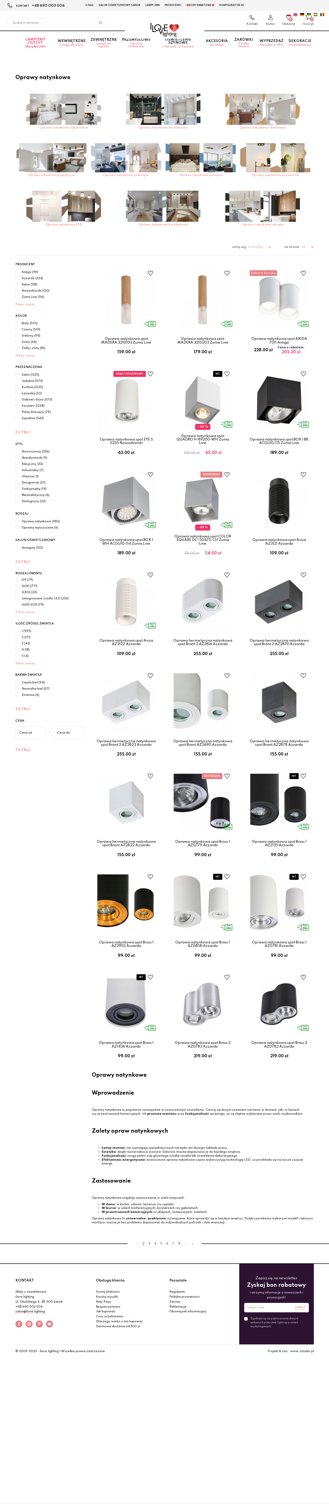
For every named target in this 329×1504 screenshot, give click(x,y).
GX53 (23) (29, 592)
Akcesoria (217, 48)
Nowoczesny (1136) (35, 451)
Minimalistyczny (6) (35, 495)
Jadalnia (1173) (32, 381)
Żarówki (243, 49)
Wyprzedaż (271, 48)
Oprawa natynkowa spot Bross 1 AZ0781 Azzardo (279, 1000)
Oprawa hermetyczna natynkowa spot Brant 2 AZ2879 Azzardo (279, 670)
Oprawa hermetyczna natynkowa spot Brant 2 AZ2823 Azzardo (126, 780)
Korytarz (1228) (33, 405)
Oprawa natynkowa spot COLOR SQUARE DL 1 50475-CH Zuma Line (202, 559)
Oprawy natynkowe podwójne (126, 175)
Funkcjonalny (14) (34, 488)
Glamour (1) (30, 476)
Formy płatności (108, 1367)
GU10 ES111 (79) (33, 604)
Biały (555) (30, 323)
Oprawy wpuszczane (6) (40, 527)
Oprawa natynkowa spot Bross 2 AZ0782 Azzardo (279, 1110)
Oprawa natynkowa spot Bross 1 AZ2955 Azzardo (126, 1000)
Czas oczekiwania (109, 1391)
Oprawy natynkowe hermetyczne (163, 127)
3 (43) (26, 643)
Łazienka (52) (32, 393)
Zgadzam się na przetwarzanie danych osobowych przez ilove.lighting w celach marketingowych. (274, 1398)
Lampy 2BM (152, 5)
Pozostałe (178, 1356)
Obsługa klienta (110, 1356)
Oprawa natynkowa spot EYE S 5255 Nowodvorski (126, 450)
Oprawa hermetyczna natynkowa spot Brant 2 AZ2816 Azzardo (202, 670)
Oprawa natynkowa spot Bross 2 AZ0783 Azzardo (203, 1110)
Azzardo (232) (32, 278)
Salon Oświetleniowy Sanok (119, 5)
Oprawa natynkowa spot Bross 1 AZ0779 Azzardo (202, 890)
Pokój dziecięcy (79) (36, 412)
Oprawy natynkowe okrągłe (263, 224)
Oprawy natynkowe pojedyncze (51, 175)
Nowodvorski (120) (35, 290)
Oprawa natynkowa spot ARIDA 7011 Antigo (279, 340)
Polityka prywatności (184, 1372)
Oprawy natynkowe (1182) (41, 521)
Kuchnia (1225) (32, 387)
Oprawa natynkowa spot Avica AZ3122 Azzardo (126, 670)
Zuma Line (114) (33, 297)
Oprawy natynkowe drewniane (262, 127)
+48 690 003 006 (48, 5)
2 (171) (26, 637)
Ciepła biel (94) (33, 682)
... (185, 1319)
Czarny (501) (31, 329)
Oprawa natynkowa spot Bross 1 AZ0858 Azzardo (202, 1000)
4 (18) (26, 649)
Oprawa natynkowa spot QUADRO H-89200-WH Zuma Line (203, 448)
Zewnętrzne (104, 49)
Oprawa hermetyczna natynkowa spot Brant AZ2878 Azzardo (279, 780)
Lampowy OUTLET (35, 49)
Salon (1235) (30, 374)
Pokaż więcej (25, 304)
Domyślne (256, 247)
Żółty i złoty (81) (33, 348)
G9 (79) (27, 579)
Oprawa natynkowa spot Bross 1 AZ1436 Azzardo (126, 1110)
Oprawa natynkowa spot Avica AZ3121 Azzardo (279, 560)
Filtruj (22, 432)
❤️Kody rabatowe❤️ (200, 5)
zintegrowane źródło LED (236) (45, 598)
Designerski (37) (34, 482)
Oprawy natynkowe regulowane (64, 127)
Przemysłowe (136, 49)
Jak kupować (105, 1387)
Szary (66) (29, 342)
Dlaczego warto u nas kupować (119, 1396)
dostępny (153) (32, 547)
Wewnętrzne (72, 48)
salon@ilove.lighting (30, 1387)
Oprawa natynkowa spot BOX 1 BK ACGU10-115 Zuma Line (279, 450)
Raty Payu (103, 1377)
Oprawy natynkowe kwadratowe (163, 224)
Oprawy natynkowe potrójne (200, 175)
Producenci (173, 5)
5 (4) (25, 656)
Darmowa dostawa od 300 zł (118, 1401)
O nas (89, 5)
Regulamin (177, 1367)
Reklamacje (178, 1382)
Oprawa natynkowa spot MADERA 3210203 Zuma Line (202, 340)
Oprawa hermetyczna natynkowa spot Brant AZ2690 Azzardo (202, 780)
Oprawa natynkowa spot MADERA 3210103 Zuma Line (126, 340)
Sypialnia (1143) (33, 418)
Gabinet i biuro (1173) (37, 399)
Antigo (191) (30, 272)
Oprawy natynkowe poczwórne (275, 175)
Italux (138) (29, 284)
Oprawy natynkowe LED (64, 224)
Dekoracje (299, 48)
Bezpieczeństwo (108, 1382)
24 (303, 247)
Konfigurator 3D (231, 5)
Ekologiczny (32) (34, 501)
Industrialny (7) (33, 470)
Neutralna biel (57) (35, 688)
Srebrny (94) (31, 335)
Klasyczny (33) (32, 464)
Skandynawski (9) (34, 457)
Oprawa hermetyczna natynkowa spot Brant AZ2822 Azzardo (126, 890)
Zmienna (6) (30, 695)
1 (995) (26, 631)
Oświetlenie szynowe (178, 49)
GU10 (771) (29, 586)
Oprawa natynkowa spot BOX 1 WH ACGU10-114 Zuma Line (126, 560)
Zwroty (174, 1377)
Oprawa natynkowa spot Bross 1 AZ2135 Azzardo (279, 890)
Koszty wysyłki (107, 1372)
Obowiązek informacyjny (187, 1387)
